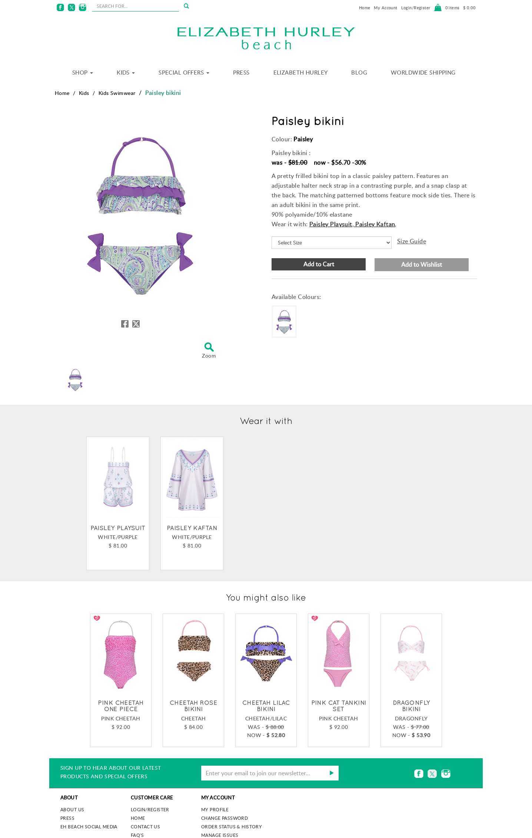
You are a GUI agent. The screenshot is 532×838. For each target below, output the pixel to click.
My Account (385, 7)
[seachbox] (135, 5)
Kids (126, 72)
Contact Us (145, 826)
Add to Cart (318, 264)
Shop (82, 72)
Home (364, 7)
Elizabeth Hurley (300, 72)
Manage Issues (219, 835)
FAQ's (137, 835)
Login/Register (415, 7)
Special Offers (184, 72)
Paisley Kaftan (374, 224)
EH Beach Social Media (88, 826)
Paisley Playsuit (330, 224)
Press (241, 72)
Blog (359, 72)
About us (72, 809)
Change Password (224, 818)
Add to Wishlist (421, 264)
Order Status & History (231, 826)
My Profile (215, 809)
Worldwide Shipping (423, 72)
